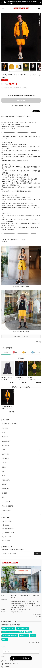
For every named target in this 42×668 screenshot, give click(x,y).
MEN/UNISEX (6, 441)
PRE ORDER (5, 445)
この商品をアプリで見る (21, 336)
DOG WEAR (5, 489)
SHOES (4, 467)
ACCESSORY (6, 480)
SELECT (4, 493)
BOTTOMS (5, 454)
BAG (3, 476)
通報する (38, 341)
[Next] (40, 37)
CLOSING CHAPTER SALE (10, 424)
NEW (3, 432)
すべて (6, 352)
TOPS (4, 450)
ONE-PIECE (5, 458)
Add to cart (21, 100)
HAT (3, 471)
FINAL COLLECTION (8, 506)
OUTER (4, 463)
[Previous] (2, 37)
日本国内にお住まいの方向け (21, 106)
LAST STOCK (6, 502)
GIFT (3, 497)
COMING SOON (6, 510)
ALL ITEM (5, 428)
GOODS (4, 484)
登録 (37, 553)
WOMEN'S (5, 437)
